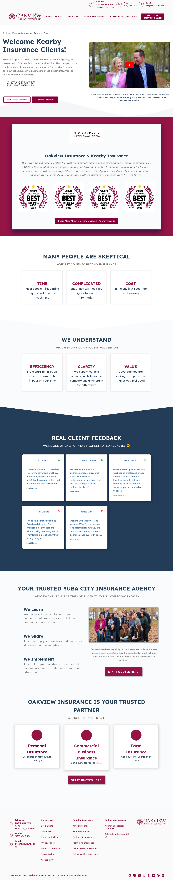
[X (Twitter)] (139, 875)
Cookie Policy (47, 854)
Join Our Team (135, 16)
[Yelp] (148, 875)
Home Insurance (81, 831)
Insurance (74, 16)
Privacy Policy (48, 843)
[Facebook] (130, 875)
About (60, 16)
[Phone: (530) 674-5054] (11, 835)
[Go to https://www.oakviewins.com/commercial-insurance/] (86, 747)
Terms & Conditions (50, 848)
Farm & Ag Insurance (83, 843)
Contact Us (46, 831)
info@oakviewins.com (155, 6)
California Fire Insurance (85, 854)
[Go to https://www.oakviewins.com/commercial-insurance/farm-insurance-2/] (136, 746)
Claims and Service (96, 16)
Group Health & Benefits (85, 848)
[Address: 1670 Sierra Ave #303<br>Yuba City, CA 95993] (11, 824)
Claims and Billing (50, 837)
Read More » (31, 488)
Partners (117, 16)
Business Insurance (82, 837)
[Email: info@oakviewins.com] (11, 844)
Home (49, 17)
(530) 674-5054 (130, 6)
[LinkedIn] (153, 875)
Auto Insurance (80, 826)
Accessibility (47, 860)
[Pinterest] (158, 875)
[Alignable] (144, 875)
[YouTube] (163, 875)
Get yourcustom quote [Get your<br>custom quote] (153, 16)
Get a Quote (47, 826)
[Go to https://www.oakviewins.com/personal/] (37, 746)
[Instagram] (134, 875)
